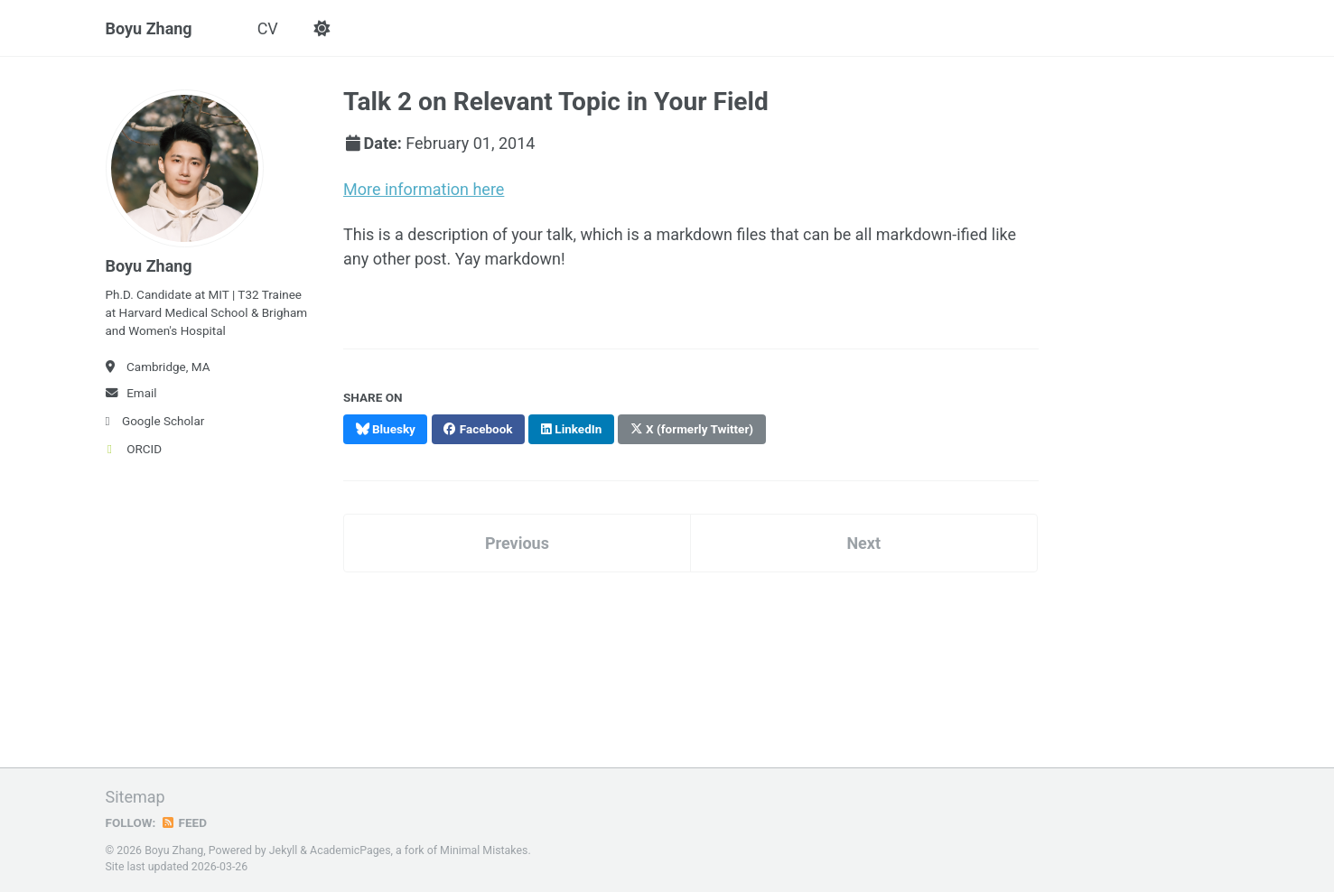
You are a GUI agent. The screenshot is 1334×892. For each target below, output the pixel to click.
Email (131, 393)
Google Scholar (155, 420)
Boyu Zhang (149, 28)
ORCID (134, 448)
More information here (423, 189)
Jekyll (283, 850)
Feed (183, 822)
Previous (517, 543)
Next (863, 543)
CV (267, 28)
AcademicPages (350, 850)
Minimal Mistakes (483, 850)
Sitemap (135, 796)
